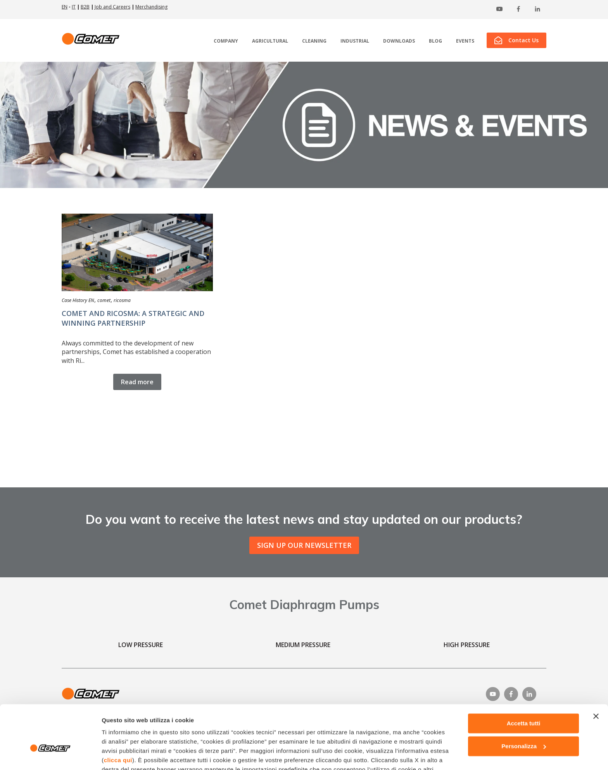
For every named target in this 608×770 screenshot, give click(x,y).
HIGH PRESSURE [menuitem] (467, 645)
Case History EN (78, 300)
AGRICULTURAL (270, 41)
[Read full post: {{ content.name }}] (137, 252)
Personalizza (523, 700)
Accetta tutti (524, 678)
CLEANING (314, 41)
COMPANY (226, 41)
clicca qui (118, 714)
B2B (85, 6)
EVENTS (465, 41)
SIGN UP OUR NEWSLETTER (304, 545)
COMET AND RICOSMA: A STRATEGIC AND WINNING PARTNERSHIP (133, 318)
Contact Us (516, 40)
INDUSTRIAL (354, 41)
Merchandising (151, 6)
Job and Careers (112, 6)
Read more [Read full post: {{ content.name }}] (137, 382)
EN (64, 6)
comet (104, 300)
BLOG (435, 41)
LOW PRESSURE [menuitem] (140, 645)
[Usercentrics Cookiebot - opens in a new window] (50, 755)
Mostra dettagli (122, 754)
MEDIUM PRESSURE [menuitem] (303, 645)
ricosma (122, 300)
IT (74, 6)
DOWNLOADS (399, 41)
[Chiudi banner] (596, 670)
